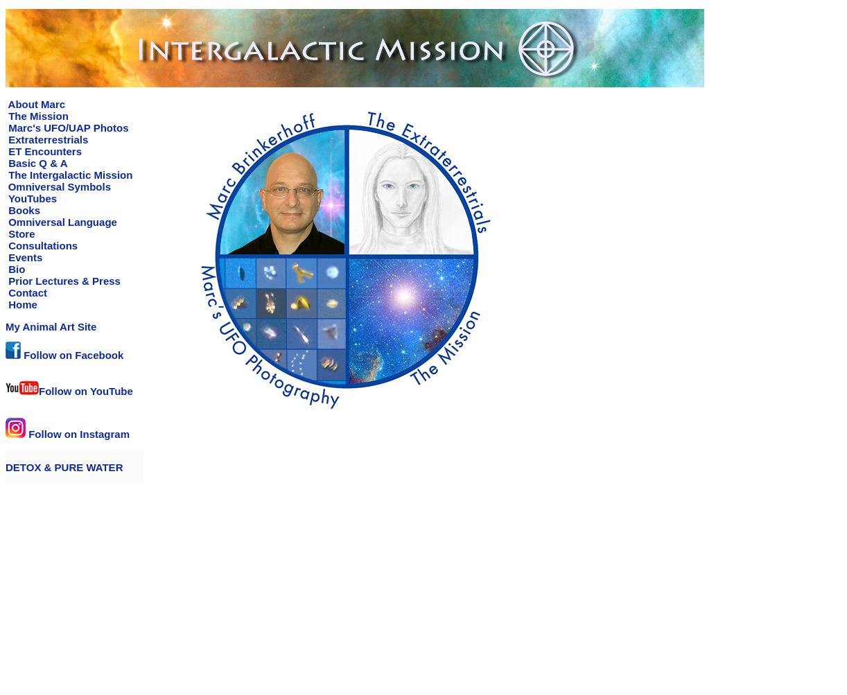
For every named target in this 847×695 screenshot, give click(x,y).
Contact (26, 293)
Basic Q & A (36, 163)
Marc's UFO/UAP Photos (67, 128)
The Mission (37, 116)
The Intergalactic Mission (69, 175)
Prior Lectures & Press (63, 281)
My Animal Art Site (51, 327)
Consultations (42, 246)
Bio (15, 269)
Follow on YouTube (69, 391)
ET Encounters (44, 151)
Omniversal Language (61, 222)
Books (23, 210)
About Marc (35, 104)
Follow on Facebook (64, 355)
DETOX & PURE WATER (64, 467)
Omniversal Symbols (59, 187)
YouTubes (31, 198)
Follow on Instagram (68, 434)
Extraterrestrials (47, 140)
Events (24, 257)
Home (21, 304)
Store (20, 234)
